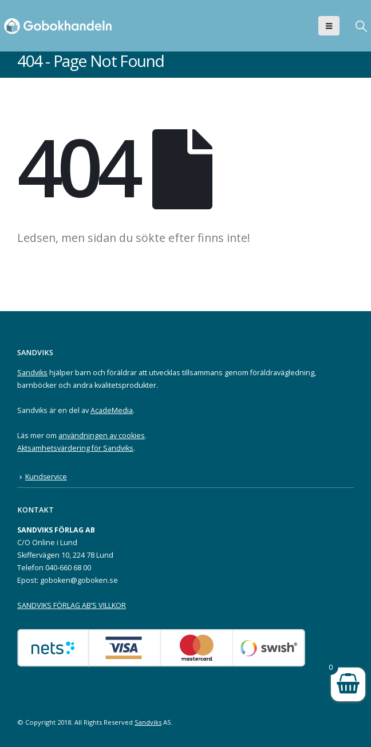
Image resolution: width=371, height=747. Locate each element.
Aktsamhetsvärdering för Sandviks (75, 448)
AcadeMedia (111, 410)
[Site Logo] (60, 25)
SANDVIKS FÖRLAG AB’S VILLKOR (71, 605)
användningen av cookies (101, 435)
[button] (329, 25)
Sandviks (32, 373)
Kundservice (46, 477)
